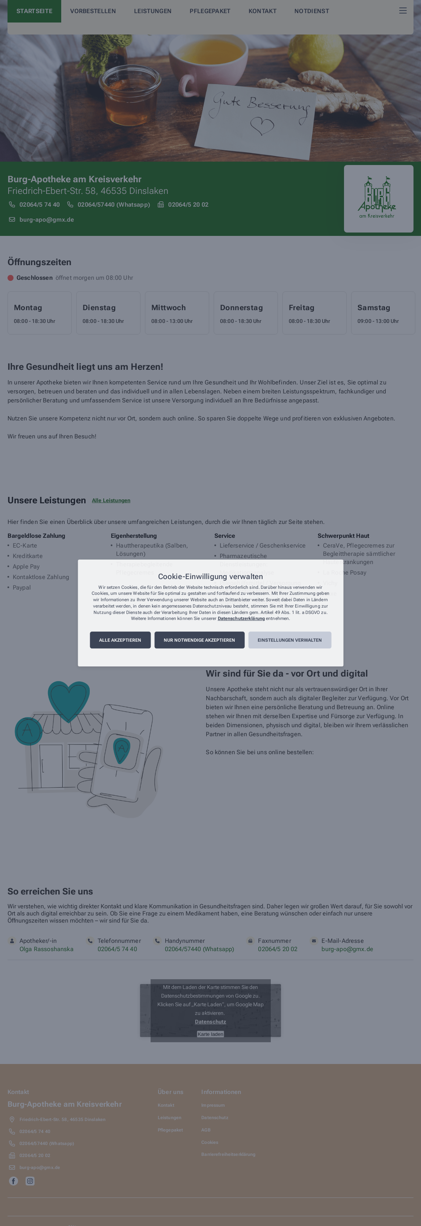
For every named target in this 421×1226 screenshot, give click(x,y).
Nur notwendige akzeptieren (199, 640)
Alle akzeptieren (120, 640)
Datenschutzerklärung (241, 618)
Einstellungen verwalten (290, 640)
